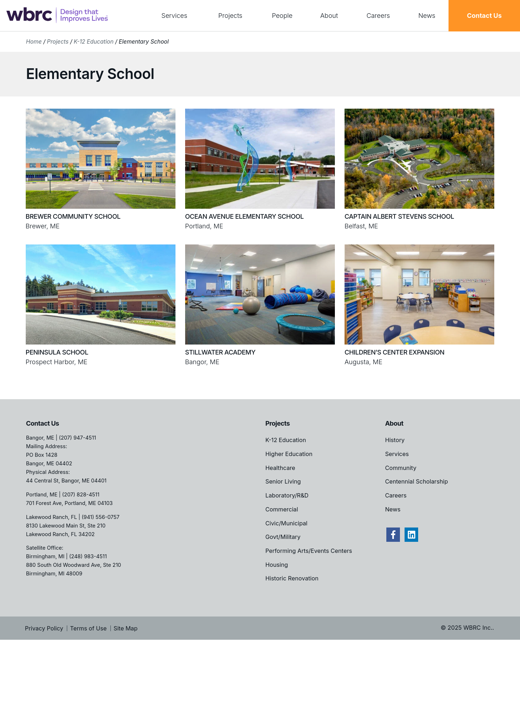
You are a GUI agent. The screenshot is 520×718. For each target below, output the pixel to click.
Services (175, 15)
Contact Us (484, 15)
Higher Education (289, 453)
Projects (230, 15)
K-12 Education (93, 41)
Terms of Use (88, 628)
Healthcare (281, 467)
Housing (277, 564)
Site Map (126, 628)
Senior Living (283, 481)
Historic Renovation (292, 578)
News (426, 15)
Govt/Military (283, 536)
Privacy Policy (44, 628)
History (395, 440)
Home (34, 41)
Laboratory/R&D (287, 495)
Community (400, 467)
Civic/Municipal (287, 523)
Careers (378, 15)
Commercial (282, 509)
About (329, 15)
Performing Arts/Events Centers (309, 550)
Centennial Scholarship (416, 481)
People (282, 15)
